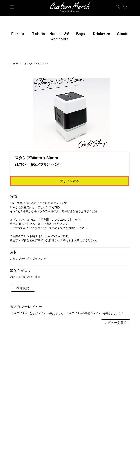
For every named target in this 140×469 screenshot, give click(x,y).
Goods (122, 34)
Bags (80, 34)
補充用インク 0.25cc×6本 (56, 219)
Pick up (17, 34)
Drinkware (101, 34)
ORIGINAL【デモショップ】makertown (70, 7)
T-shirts (38, 34)
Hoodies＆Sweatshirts (60, 36)
